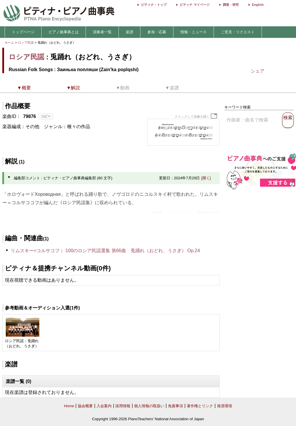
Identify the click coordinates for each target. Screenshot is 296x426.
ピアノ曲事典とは (64, 32)
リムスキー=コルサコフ (35, 250)
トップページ (23, 32)
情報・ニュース (193, 32)
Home (69, 406)
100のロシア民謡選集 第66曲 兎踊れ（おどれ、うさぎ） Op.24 (133, 250)
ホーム (9, 42)
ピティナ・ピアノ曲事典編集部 (193, 213)
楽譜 (129, 32)
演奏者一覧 (102, 32)
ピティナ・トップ (153, 4)
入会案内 (104, 406)
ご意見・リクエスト (238, 32)
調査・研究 (231, 4)
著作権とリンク (200, 406)
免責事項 (175, 406)
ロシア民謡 (26, 42)
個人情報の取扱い (149, 406)
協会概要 (85, 406)
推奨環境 (224, 406)
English (258, 4)
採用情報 (122, 406)
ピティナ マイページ (194, 4)
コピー (46, 116)
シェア (257, 71)
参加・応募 (156, 32)
